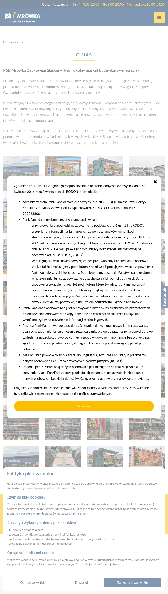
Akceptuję (84, 406)
